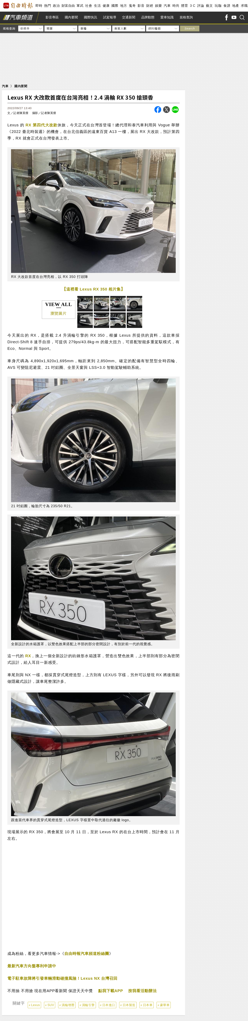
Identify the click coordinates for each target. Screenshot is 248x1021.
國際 (114, 6)
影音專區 (52, 17)
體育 (184, 6)
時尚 (175, 6)
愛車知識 (167, 17)
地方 (123, 6)
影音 (141, 6)
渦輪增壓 (68, 1005)
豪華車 (165, 1005)
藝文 (209, 6)
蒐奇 (132, 6)
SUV (50, 1005)
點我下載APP (110, 991)
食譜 (226, 6)
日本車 (148, 1005)
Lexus (35, 1005)
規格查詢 (186, 17)
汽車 (167, 6)
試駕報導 (109, 17)
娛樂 (158, 6)
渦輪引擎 (88, 1005)
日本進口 (108, 1005)
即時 (38, 6)
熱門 (47, 6)
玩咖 (218, 6)
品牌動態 (147, 17)
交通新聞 (128, 17)
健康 (106, 6)
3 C (192, 6)
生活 (97, 6)
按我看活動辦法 (142, 991)
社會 (88, 6)
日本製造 (129, 1005)
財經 (149, 6)
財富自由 (68, 6)
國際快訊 (90, 17)
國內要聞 (71, 17)
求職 (244, 6)
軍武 (80, 6)
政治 (56, 6)
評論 (200, 6)
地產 (235, 6)
